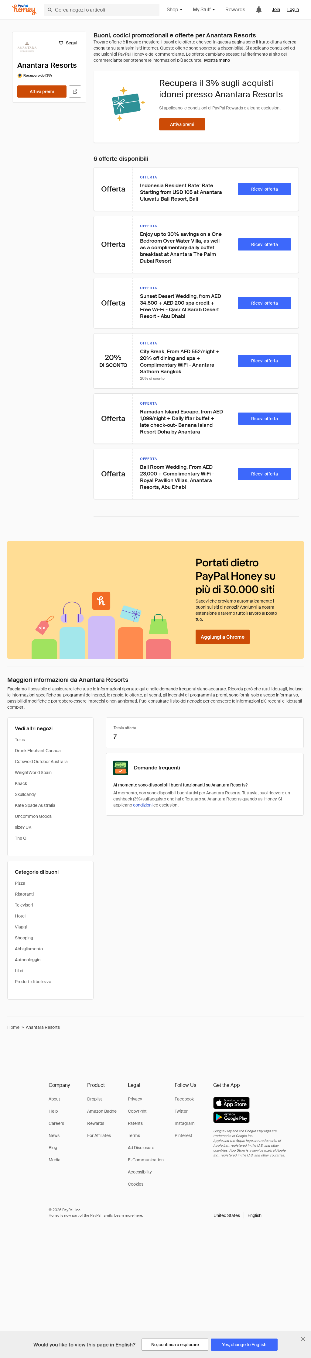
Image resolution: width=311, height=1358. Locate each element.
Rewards (235, 9)
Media (54, 1160)
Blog (53, 1147)
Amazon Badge (102, 1111)
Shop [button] (175, 9)
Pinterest (183, 1135)
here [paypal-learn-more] (138, 1215)
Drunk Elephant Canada (38, 750)
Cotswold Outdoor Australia (41, 761)
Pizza (20, 883)
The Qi (21, 838)
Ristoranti (24, 894)
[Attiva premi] (42, 91)
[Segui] (68, 43)
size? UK (23, 827)
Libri (19, 970)
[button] (237, 1215)
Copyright (137, 1111)
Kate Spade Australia (35, 805)
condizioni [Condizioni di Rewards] (142, 805)
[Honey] (24, 10)
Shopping (24, 938)
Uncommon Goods (33, 816)
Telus (20, 739)
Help (53, 1111)
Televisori (24, 905)
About (54, 1099)
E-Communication (146, 1160)
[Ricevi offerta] (264, 189)
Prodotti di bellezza (33, 981)
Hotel (20, 916)
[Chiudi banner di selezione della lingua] (303, 1339)
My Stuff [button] (204, 9)
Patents (135, 1123)
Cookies (135, 1184)
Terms (134, 1135)
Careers (56, 1123)
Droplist (94, 1099)
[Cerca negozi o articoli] (101, 10)
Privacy (135, 1099)
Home (13, 1027)
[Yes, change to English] (244, 1345)
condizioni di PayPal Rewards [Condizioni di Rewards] (215, 108)
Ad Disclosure (141, 1147)
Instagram (185, 1123)
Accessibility (140, 1172)
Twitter (181, 1111)
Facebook (184, 1099)
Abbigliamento (29, 949)
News (54, 1135)
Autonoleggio (27, 959)
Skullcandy (25, 794)
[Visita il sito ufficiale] (75, 91)
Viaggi (21, 927)
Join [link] (276, 9)
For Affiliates (99, 1135)
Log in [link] (293, 9)
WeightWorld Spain (33, 772)
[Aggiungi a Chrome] (223, 637)
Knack (21, 783)
